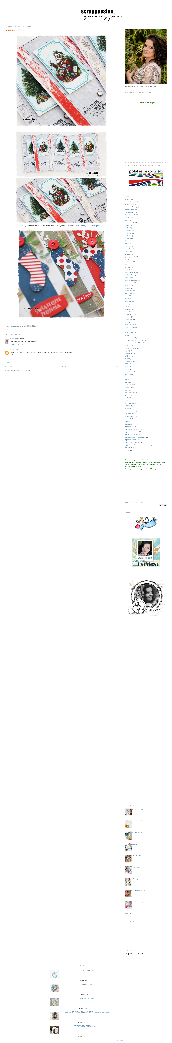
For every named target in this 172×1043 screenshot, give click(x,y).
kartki (126, 270)
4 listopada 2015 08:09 (19, 344)
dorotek (12, 349)
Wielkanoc (128, 413)
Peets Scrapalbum (83, 969)
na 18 (126, 311)
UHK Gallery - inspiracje (82, 983)
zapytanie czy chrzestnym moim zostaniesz (138, 445)
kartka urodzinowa (136, 855)
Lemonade (128, 301)
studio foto (128, 385)
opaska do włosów (130, 327)
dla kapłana (128, 236)
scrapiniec (128, 372)
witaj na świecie (130, 416)
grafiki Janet (128, 262)
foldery (127, 251)
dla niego (127, 241)
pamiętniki (128, 330)
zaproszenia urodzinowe (132, 442)
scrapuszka (128, 374)
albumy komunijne (130, 204)
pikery (127, 335)
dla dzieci (128, 233)
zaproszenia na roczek (131, 434)
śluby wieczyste (130, 393)
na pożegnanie (129, 314)
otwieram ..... (135, 844)
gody (126, 259)
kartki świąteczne (136, 879)
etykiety (127, 246)
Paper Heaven (129, 332)
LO (126, 304)
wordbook (128, 419)
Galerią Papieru (93, 226)
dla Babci (128, 228)
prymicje (127, 351)
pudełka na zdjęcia (130, 361)
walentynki (128, 406)
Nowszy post (8, 366)
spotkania (128, 382)
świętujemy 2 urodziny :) (138, 890)
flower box (128, 249)
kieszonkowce (129, 283)
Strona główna (61, 366)
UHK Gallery (80, 226)
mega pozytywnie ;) (137, 832)
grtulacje (127, 264)
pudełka (127, 359)
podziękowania (129, 338)
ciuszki (127, 220)
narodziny (128, 319)
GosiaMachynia (14, 338)
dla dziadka (128, 230)
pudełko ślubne (135, 867)
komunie (127, 288)
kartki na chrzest (130, 275)
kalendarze (128, 267)
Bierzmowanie (129, 212)
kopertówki (128, 290)
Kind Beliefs (87, 971)
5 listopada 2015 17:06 (19, 358)
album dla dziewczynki (138, 902)
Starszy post (114, 366)
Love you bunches (87, 999)
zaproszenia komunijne (132, 429)
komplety (128, 285)
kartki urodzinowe (130, 280)
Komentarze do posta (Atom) (21, 370)
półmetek (127, 345)
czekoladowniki (129, 223)
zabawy (127, 421)
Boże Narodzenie (130, 215)
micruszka (128, 309)
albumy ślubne (129, 209)
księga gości (128, 293)
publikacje (128, 356)
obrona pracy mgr (130, 324)
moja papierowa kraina (82, 997)
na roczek (128, 317)
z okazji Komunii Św (87, 1027)
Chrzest (127, 217)
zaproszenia (128, 426)
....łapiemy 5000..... (129, 913)
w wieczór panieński (131, 403)
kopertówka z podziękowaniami (140, 821)
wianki (127, 408)
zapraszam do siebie (137, 809)
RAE (126, 364)
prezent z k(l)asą (130, 348)
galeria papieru (129, 257)
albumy (127, 199)
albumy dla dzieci (130, 202)
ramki (126, 366)
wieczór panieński (130, 411)
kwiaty (127, 298)
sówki (127, 379)
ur (125, 400)
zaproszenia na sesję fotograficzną (135, 437)
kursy (126, 296)
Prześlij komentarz (10, 363)
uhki (126, 398)
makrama (127, 306)
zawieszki (128, 447)
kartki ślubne (129, 277)
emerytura (128, 243)
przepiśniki (128, 353)
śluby (126, 390)
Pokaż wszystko (118, 1040)
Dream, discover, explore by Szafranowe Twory (87, 1013)
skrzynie (127, 377)
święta (127, 395)
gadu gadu (128, 254)
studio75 (127, 387)
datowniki (128, 225)
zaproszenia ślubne (130, 440)
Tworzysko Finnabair (82, 1011)
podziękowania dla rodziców (133, 343)
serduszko (87, 985)
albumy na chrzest (130, 207)
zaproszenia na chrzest (131, 432)
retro (126, 369)
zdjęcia (127, 450)
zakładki (127, 424)
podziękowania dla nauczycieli (134, 340)
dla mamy (128, 238)
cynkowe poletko (83, 1025)
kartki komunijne (130, 272)
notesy (127, 322)
